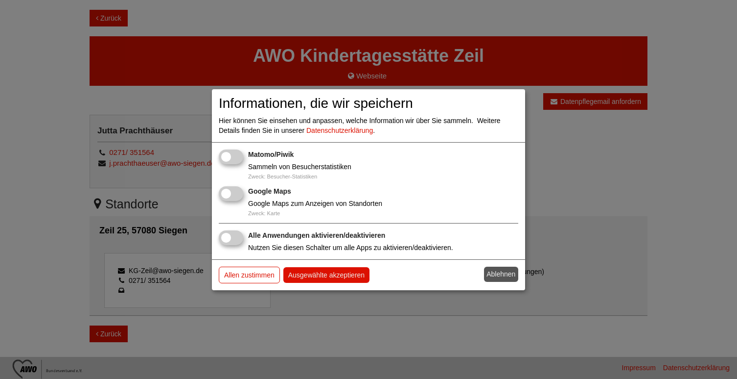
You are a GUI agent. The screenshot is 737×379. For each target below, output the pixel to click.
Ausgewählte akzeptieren (326, 275)
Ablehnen (500, 274)
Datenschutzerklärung (339, 130)
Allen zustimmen (249, 275)
